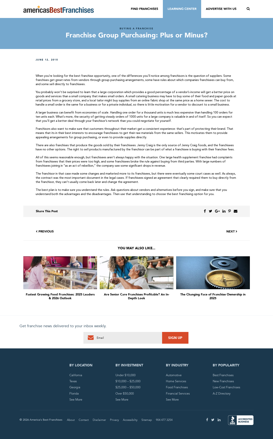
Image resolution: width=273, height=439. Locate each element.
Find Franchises (144, 9)
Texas (73, 381)
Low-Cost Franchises (226, 387)
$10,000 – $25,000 (127, 381)
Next (231, 231)
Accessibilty (130, 420)
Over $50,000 (124, 394)
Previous (45, 231)
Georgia (74, 387)
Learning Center (182, 9)
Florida (74, 394)
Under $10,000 (125, 375)
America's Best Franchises (58, 9)
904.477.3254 (164, 420)
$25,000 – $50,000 (127, 387)
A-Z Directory (222, 394)
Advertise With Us (221, 9)
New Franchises (223, 381)
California (75, 375)
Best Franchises (223, 375)
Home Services (176, 381)
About (71, 420)
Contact (84, 420)
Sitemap (146, 420)
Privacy (114, 420)
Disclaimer (99, 420)
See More (75, 400)
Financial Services (178, 394)
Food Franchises (177, 387)
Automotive (174, 375)
